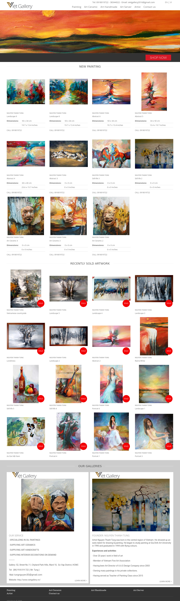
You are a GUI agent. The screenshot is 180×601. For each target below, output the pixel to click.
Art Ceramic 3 (55, 240)
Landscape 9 (12, 116)
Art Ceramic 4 (12, 240)
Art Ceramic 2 (97, 240)
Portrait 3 (139, 456)
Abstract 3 (54, 178)
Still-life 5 (10, 408)
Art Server (125, 6)
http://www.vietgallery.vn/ (29, 580)
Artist (137, 6)
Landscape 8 (55, 116)
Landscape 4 (97, 313)
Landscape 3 (140, 313)
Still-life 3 (96, 178)
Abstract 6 (96, 116)
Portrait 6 (96, 408)
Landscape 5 (55, 313)
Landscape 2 (55, 361)
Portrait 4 (53, 456)
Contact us (149, 6)
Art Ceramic (91, 6)
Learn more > (81, 580)
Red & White (140, 361)
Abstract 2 (96, 361)
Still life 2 (138, 178)
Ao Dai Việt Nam (13, 456)
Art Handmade (109, 6)
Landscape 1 (140, 408)
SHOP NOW (158, 57)
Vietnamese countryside (16, 313)
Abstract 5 (139, 116)
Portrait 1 (96, 456)
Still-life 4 (53, 408)
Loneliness (11, 361)
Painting (76, 6)
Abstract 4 (11, 178)
